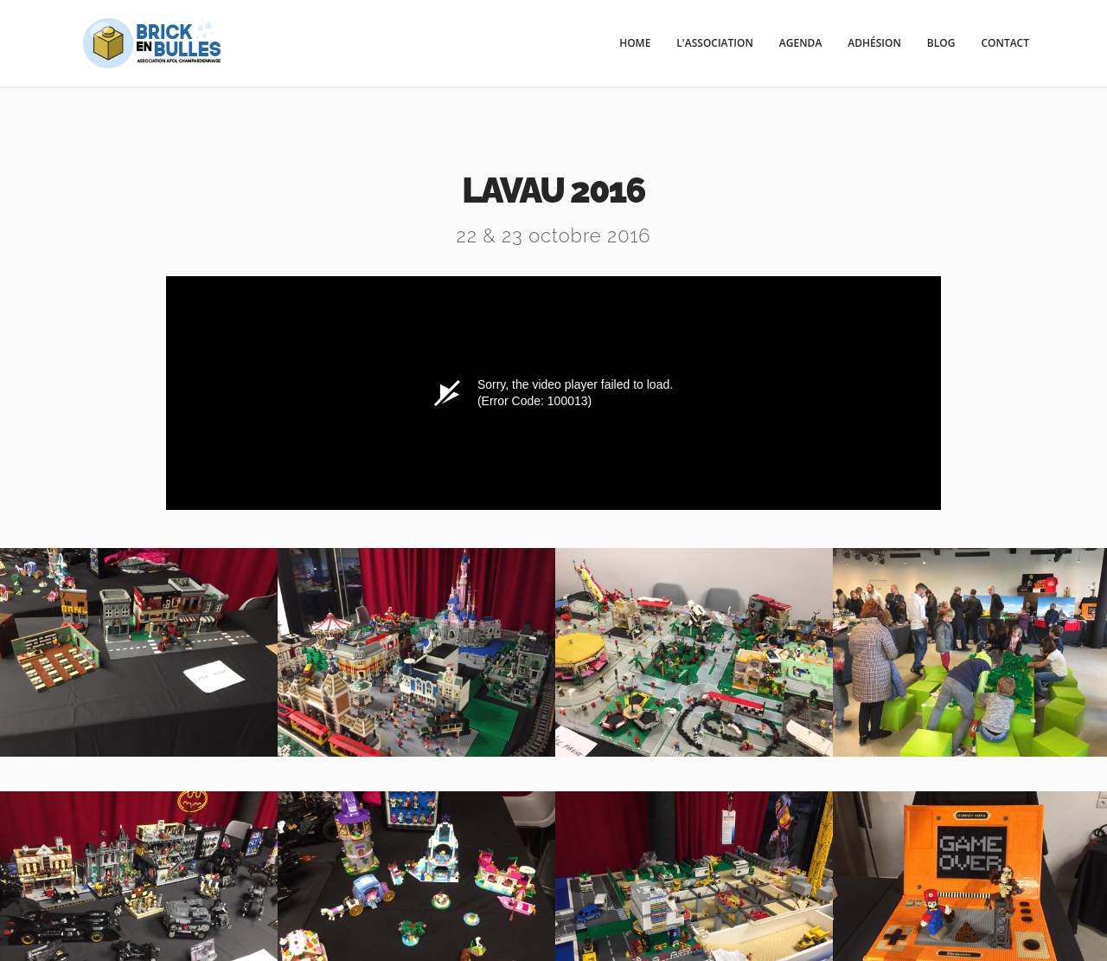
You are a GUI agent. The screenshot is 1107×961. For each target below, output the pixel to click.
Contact (1005, 42)
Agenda (800, 42)
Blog (941, 42)
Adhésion (874, 42)
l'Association (714, 42)
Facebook (553, 842)
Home (634, 42)
